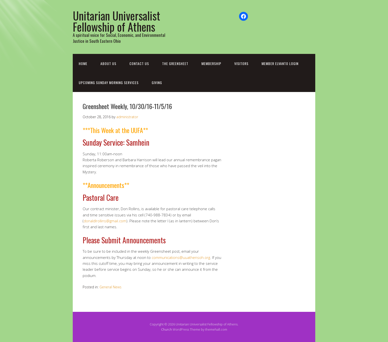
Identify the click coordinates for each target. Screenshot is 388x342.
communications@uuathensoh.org (181, 257)
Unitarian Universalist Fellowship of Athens (116, 21)
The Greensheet (175, 63)
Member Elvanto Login (280, 63)
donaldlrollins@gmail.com (105, 220)
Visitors (241, 63)
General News (110, 287)
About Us (108, 63)
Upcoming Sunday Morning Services (109, 82)
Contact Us (139, 63)
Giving (157, 82)
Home (83, 63)
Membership (211, 63)
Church (166, 329)
